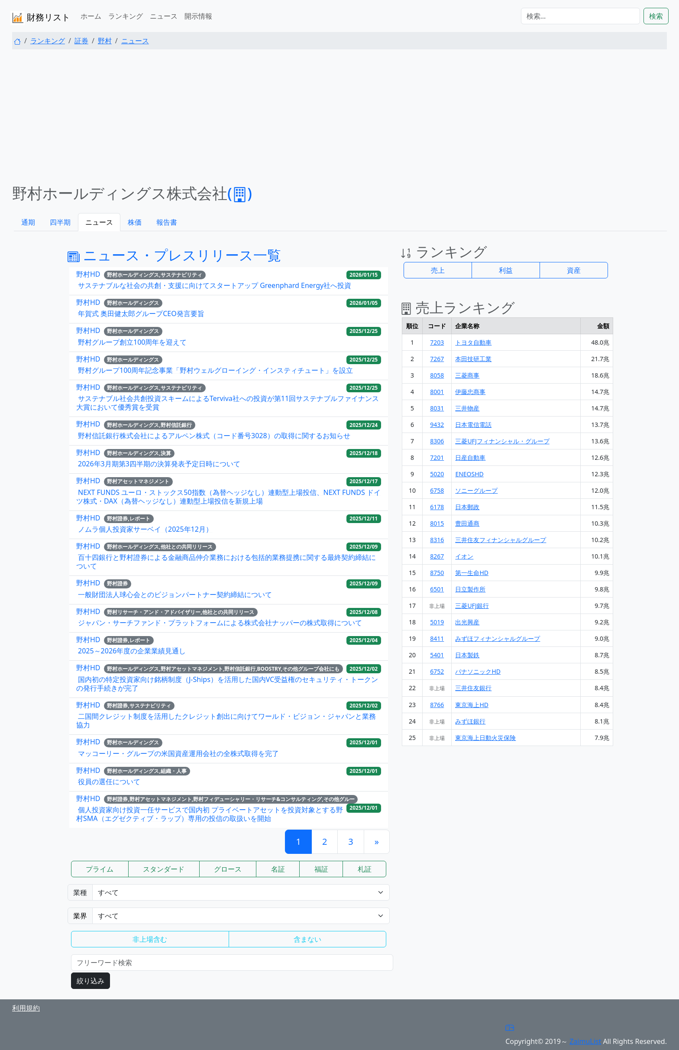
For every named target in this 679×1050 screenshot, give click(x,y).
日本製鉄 (467, 655)
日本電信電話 (473, 424)
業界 (80, 916)
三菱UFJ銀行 (471, 605)
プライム (99, 869)
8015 (437, 523)
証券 (81, 40)
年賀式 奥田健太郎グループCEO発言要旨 (141, 313)
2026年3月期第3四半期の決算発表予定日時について (159, 463)
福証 (321, 869)
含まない (307, 939)
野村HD (88, 274)
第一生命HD (471, 573)
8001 (437, 392)
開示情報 (198, 16)
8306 (437, 441)
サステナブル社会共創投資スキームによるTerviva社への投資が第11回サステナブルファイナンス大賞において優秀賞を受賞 (227, 403)
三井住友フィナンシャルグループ (500, 540)
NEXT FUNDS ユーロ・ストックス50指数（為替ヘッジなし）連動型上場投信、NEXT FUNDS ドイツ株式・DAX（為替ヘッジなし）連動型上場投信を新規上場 (228, 497)
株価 (135, 222)
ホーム (91, 16)
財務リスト (40, 18)
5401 (437, 655)
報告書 (166, 222)
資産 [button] (574, 270)
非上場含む (150, 939)
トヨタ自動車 (473, 342)
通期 (28, 222)
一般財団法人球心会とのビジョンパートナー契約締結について (175, 594)
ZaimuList (585, 1041)
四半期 (60, 222)
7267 (437, 359)
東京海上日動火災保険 (485, 737)
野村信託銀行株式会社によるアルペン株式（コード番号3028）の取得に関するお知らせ (214, 435)
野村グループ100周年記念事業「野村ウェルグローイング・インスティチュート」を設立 (215, 370)
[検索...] (580, 16)
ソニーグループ (476, 490)
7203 (437, 342)
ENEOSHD (469, 474)
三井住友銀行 (473, 688)
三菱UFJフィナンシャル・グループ (502, 441)
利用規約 (26, 1008)
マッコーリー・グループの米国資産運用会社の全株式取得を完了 (178, 753)
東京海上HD (471, 705)
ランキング (125, 16)
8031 (437, 408)
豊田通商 (467, 523)
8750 (437, 573)
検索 (656, 16)
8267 (437, 556)
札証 (365, 869)
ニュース (164, 16)
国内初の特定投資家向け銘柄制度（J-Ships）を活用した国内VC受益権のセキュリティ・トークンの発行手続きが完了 (227, 684)
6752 (437, 671)
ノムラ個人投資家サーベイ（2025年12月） (145, 529)
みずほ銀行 (470, 721)
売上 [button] (438, 270)
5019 (437, 622)
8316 (437, 540)
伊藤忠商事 (470, 392)
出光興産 (467, 622)
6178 (437, 507)
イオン (464, 556)
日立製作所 (470, 589)
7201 (437, 457)
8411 (437, 638)
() (239, 193)
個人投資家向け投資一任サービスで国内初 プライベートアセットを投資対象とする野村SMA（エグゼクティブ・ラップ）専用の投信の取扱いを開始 (209, 814)
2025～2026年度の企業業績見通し (132, 651)
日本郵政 (467, 507)
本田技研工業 (473, 359)
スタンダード (163, 869)
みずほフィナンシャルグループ (497, 638)
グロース (228, 869)
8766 (437, 705)
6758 (437, 490)
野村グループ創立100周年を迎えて (132, 342)
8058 (437, 375)
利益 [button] (506, 270)
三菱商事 (467, 375)
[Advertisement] (339, 117)
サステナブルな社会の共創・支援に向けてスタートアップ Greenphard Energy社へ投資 (214, 285)
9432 (437, 424)
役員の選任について (109, 781)
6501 (437, 589)
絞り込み (90, 980)
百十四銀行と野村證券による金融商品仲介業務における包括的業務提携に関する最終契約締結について (226, 561)
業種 (80, 892)
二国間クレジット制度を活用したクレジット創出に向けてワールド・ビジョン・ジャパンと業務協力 (226, 720)
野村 (105, 40)
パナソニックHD (478, 671)
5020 (437, 474)
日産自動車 (470, 457)
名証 (278, 869)
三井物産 (467, 408)
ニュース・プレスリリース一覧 (174, 255)
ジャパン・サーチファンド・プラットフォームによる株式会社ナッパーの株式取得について (220, 622)
